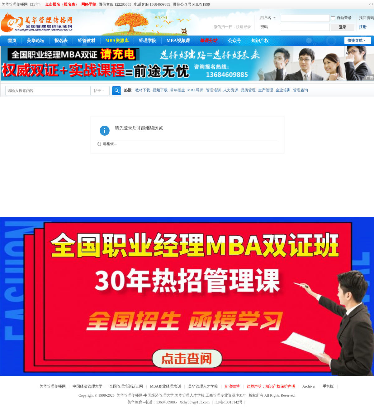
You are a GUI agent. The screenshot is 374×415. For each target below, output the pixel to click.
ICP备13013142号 (230, 402)
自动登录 (341, 18)
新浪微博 (232, 386)
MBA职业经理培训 (165, 386)
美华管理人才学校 (203, 386)
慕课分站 (209, 40)
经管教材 (86, 40)
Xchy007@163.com (194, 402)
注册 (363, 27)
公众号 (234, 40)
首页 (12, 40)
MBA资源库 (117, 40)
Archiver (309, 386)
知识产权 (260, 40)
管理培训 (213, 90)
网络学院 (88, 4)
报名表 (61, 40)
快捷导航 (355, 40)
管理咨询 (300, 90)
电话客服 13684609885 (152, 4)
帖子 (97, 91)
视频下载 (160, 90)
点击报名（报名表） (62, 4)
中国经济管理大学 (87, 386)
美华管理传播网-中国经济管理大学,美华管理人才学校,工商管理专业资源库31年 (181, 395)
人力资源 (230, 90)
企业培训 (283, 90)
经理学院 (147, 40)
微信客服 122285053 (115, 4)
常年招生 (177, 90)
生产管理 (265, 90)
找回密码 (366, 18)
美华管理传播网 (53, 386)
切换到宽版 (371, 4)
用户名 (265, 18)
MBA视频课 (178, 40)
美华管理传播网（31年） (22, 4)
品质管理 (248, 90)
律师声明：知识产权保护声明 (271, 386)
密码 (264, 27)
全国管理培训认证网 (126, 386)
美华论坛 (35, 40)
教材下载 (142, 90)
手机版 (328, 386)
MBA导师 (195, 90)
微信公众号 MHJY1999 (191, 4)
